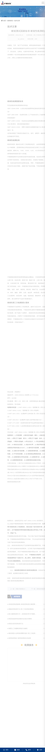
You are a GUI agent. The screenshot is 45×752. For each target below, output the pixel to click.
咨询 (39, 750)
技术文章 (17, 20)
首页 (4, 20)
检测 (17, 750)
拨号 (28, 750)
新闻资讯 (10, 20)
